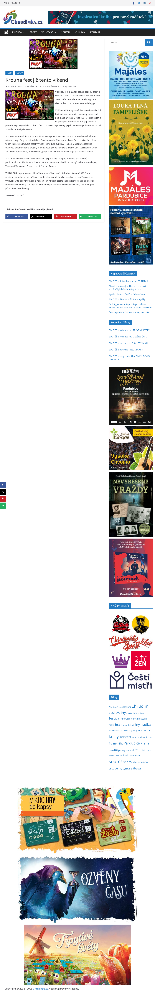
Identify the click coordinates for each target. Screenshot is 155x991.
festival (54, 86)
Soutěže (66, 32)
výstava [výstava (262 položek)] (126, 768)
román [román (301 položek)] (136, 755)
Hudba (9, 73)
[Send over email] (90, 216)
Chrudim (80, 32)
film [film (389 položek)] (123, 718)
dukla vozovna (44, 86)
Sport (33, 32)
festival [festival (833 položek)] (114, 718)
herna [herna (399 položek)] (134, 718)
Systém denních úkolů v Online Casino (127, 294)
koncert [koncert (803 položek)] (125, 737)
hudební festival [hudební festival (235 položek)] (115, 730)
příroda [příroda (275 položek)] (129, 750)
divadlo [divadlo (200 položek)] (129, 713)
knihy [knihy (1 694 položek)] (114, 736)
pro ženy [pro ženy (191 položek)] (121, 750)
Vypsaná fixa (70, 86)
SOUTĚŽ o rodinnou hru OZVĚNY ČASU (128, 336)
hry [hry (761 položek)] (137, 724)
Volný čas (47, 32)
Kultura (17, 32)
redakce (30, 86)
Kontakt (95, 32)
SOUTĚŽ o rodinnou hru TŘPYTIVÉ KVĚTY (129, 330)
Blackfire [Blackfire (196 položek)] (116, 707)
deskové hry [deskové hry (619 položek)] (117, 713)
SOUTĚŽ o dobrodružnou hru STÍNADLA (128, 281)
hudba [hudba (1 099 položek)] (145, 724)
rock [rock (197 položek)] (149, 750)
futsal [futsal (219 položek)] (127, 719)
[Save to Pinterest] (65, 216)
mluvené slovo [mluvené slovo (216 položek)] (146, 737)
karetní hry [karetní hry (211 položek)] (127, 731)
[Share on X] (41, 216)
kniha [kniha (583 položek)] (146, 730)
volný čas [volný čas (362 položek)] (143, 762)
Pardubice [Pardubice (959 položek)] (132, 743)
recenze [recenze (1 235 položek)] (139, 749)
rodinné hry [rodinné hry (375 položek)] (126, 755)
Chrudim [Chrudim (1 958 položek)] (140, 706)
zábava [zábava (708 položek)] (136, 768)
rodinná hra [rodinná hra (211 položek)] (114, 755)
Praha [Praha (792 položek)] (144, 743)
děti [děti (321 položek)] (135, 712)
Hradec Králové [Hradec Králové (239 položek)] (127, 725)
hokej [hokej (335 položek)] (111, 724)
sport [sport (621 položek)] (127, 762)
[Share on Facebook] (16, 216)
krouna (61, 86)
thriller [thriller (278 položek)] (134, 762)
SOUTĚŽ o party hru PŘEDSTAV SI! (126, 349)
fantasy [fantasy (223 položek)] (140, 713)
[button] (23, 32)
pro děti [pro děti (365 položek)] (113, 750)
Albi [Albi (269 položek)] (110, 707)
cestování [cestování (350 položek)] (125, 706)
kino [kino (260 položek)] (140, 730)
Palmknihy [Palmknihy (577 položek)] (116, 743)
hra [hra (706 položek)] (117, 724)
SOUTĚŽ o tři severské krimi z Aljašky (127, 299)
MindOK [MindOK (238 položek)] (135, 737)
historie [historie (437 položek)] (142, 718)
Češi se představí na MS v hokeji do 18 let (129, 312)
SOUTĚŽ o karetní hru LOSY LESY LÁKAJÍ (128, 343)
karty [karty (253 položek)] (135, 730)
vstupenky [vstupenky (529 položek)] (115, 768)
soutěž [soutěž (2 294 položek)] (116, 761)
